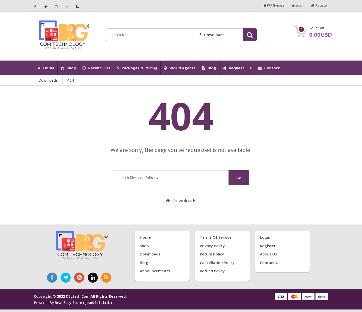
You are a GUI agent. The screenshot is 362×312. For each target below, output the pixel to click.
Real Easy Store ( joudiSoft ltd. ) (83, 302)
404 (70, 80)
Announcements (155, 270)
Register (319, 5)
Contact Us (270, 262)
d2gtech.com (78, 296)
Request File (237, 67)
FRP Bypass (274, 5)
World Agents (180, 67)
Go (239, 177)
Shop (68, 67)
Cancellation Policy (217, 262)
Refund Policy (212, 270)
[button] (250, 34)
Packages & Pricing (137, 67)
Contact (269, 67)
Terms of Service (216, 237)
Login (298, 5)
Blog (209, 67)
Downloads (48, 80)
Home (45, 67)
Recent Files (96, 67)
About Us (268, 253)
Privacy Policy (212, 245)
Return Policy (212, 253)
